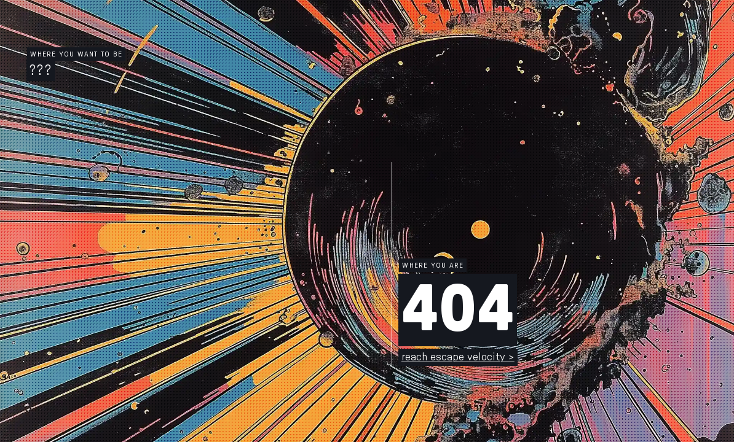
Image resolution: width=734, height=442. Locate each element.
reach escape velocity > (458, 357)
